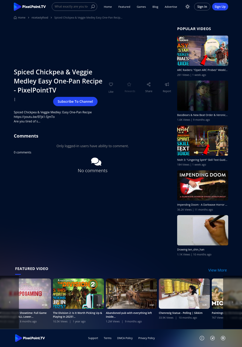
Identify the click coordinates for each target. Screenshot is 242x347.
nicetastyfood (40, 17)
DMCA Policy (125, 338)
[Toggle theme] (187, 6)
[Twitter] (212, 338)
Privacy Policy (146, 338)
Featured (124, 7)
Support (93, 338)
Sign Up (220, 7)
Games (141, 7)
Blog (155, 7)
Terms (108, 338)
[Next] (232, 302)
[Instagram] (223, 338)
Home (108, 7)
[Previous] (9, 302)
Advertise (171, 7)
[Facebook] (202, 338)
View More (217, 270)
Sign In (202, 7)
